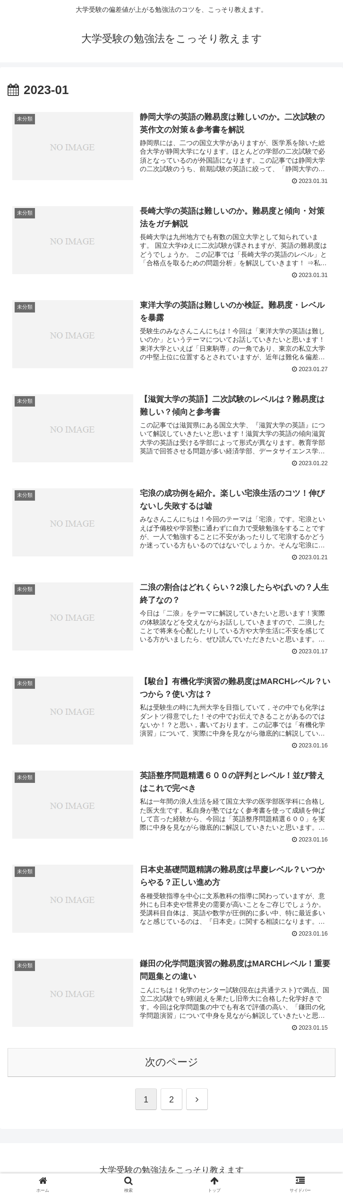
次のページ (171, 1061)
